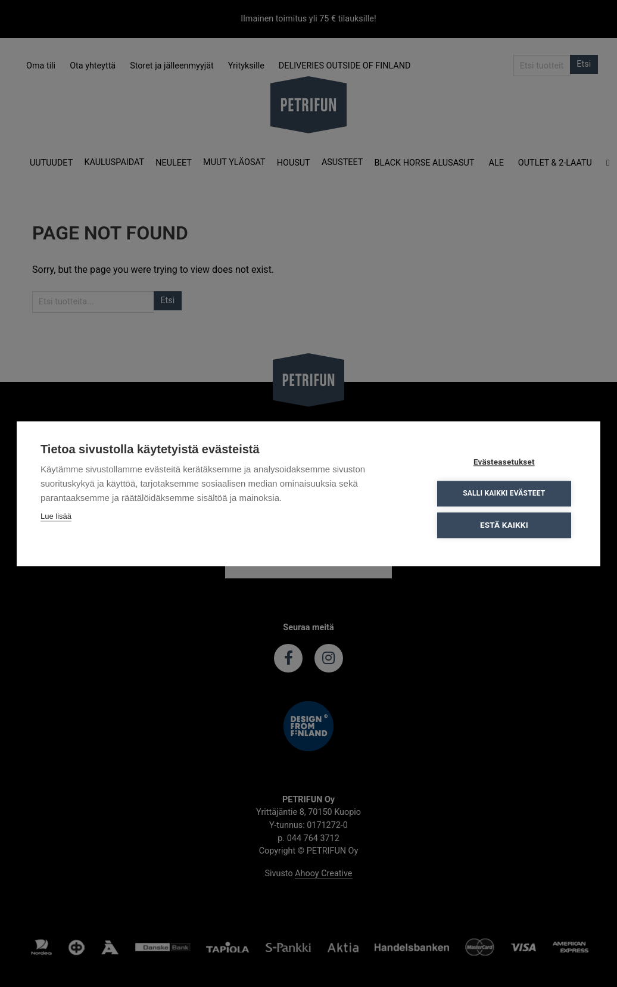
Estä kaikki (505, 525)
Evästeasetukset (504, 461)
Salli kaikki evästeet (504, 493)
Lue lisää (55, 516)
